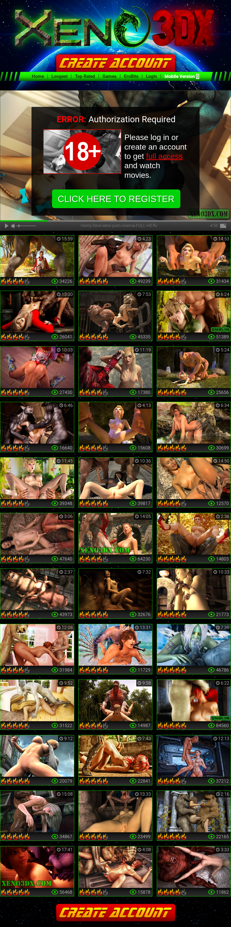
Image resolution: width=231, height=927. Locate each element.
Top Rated (85, 76)
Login (151, 76)
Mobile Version (179, 76)
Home (38, 76)
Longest (59, 76)
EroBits (131, 76)
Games (109, 76)
